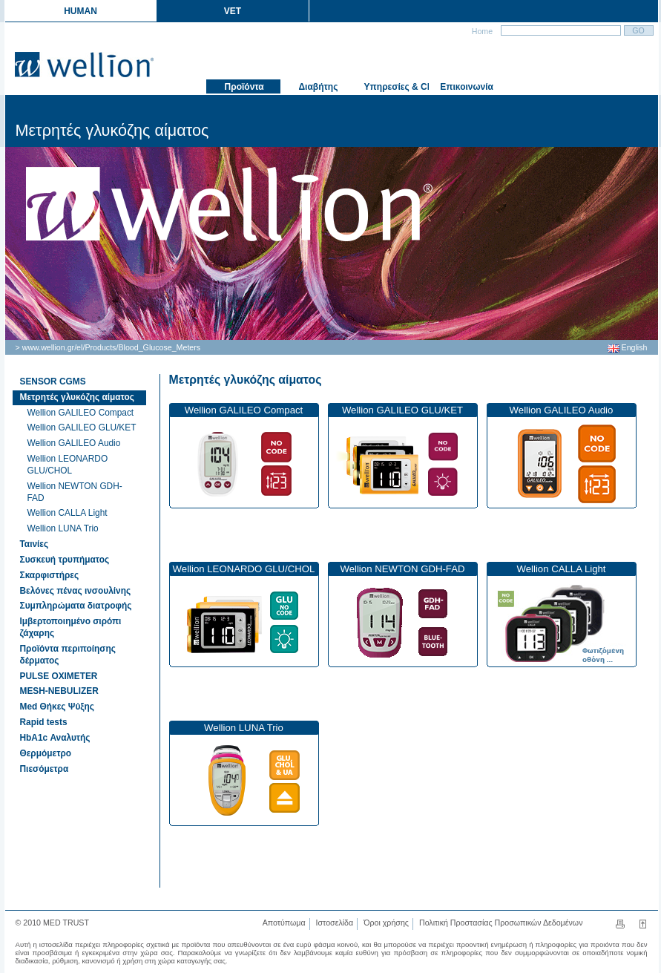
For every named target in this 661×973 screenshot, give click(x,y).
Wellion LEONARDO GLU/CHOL (67, 464)
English (628, 347)
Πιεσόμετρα (44, 769)
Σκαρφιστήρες (49, 575)
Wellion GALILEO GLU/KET (82, 427)
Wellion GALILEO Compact (80, 412)
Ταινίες (34, 544)
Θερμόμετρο (46, 753)
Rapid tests (44, 722)
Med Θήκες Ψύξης (57, 706)
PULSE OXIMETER (59, 676)
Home (481, 31)
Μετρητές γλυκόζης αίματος (245, 379)
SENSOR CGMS (53, 381)
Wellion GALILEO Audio (74, 443)
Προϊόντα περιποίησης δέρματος (68, 654)
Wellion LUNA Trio (63, 528)
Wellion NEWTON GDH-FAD (74, 492)
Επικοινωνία (465, 87)
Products (100, 347)
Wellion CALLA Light (67, 513)
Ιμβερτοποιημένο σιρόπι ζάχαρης (71, 627)
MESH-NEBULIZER (59, 691)
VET (232, 11)
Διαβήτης (317, 87)
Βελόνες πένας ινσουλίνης (75, 591)
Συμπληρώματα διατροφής (76, 605)
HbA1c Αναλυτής (55, 738)
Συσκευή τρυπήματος (65, 559)
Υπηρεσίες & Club (395, 87)
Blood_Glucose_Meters (159, 347)
